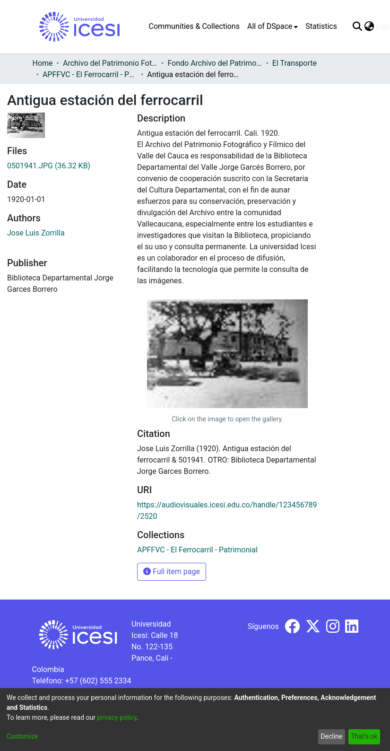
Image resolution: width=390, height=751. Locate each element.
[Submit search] (358, 26)
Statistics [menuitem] (321, 26)
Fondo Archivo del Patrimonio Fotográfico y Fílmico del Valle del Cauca (214, 63)
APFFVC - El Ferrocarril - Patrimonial (90, 74)
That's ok (364, 736)
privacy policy (117, 717)
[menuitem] (272, 26)
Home (43, 63)
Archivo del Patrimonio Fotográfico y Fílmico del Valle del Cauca (110, 63)
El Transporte (294, 63)
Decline (331, 736)
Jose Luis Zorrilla (36, 232)
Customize (22, 736)
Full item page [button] (171, 571)
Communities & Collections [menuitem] (194, 26)
